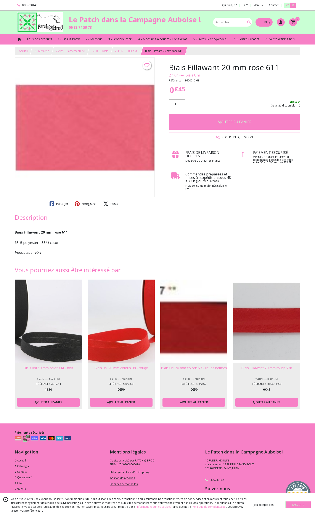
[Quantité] (177, 103)
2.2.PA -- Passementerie (70, 51)
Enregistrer (86, 203)
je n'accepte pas (263, 505)
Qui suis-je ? (23, 477)
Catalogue (22, 466)
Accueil (23, 51)
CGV (18, 483)
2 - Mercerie (42, 51)
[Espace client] (281, 22)
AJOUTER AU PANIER (234, 121)
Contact (273, 5)
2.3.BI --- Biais (100, 51)
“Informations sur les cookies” (154, 507)
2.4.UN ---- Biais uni (126, 51)
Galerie (20, 488)
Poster (111, 203)
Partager (59, 203)
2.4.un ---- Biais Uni (184, 75)
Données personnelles (124, 484)
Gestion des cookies (122, 478)
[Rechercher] (249, 22)
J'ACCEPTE (298, 505)
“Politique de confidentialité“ (209, 507)
